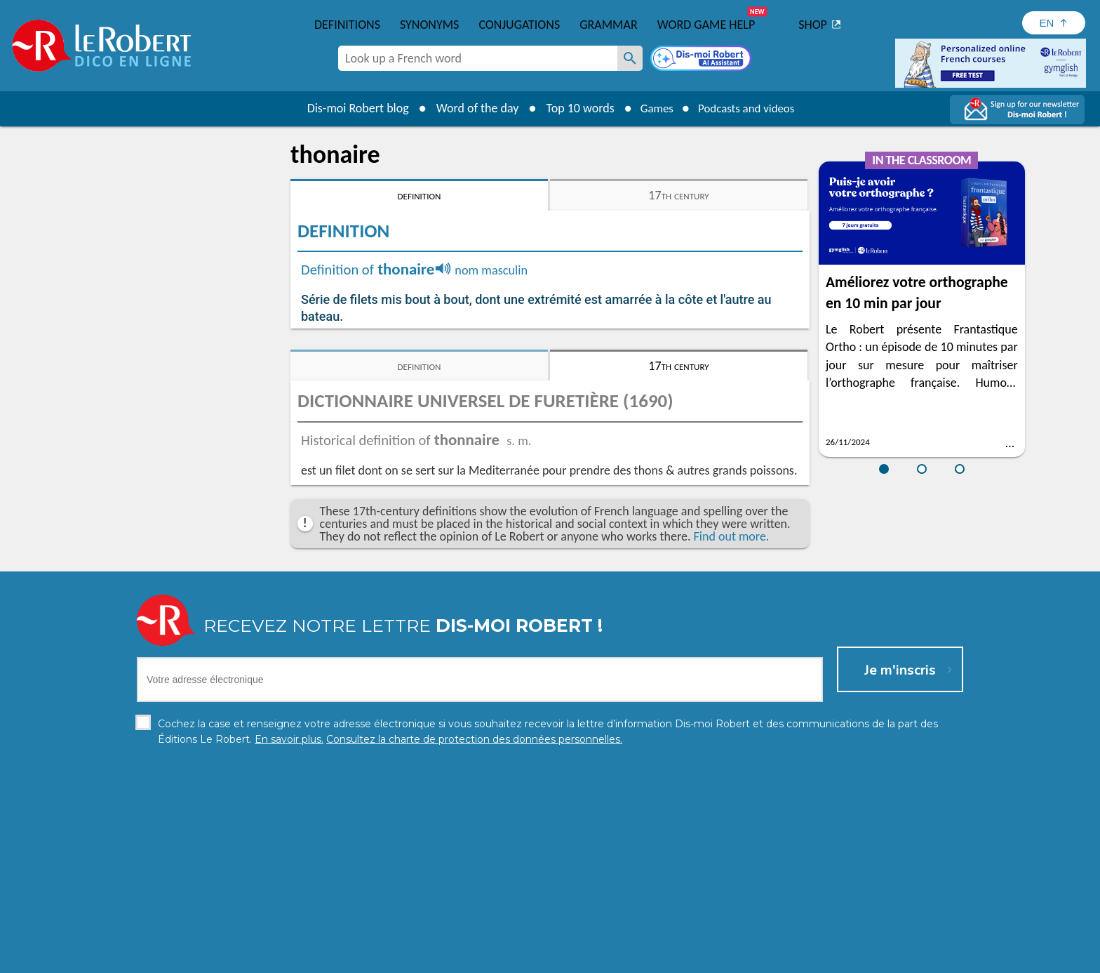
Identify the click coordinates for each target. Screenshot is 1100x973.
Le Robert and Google (758, 958)
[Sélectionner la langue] (1053, 22)
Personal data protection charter (367, 958)
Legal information (490, 958)
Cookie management (585, 958)
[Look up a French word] (630, 58)
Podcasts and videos (748, 108)
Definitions (347, 24)
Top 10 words (573, 108)
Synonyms (429, 24)
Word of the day (470, 108)
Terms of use (671, 958)
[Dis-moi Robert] (702, 59)
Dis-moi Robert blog (350, 108)
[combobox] (477, 58)
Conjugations (519, 24)
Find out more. (732, 536)
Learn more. (730, 937)
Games (652, 108)
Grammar (608, 24)
